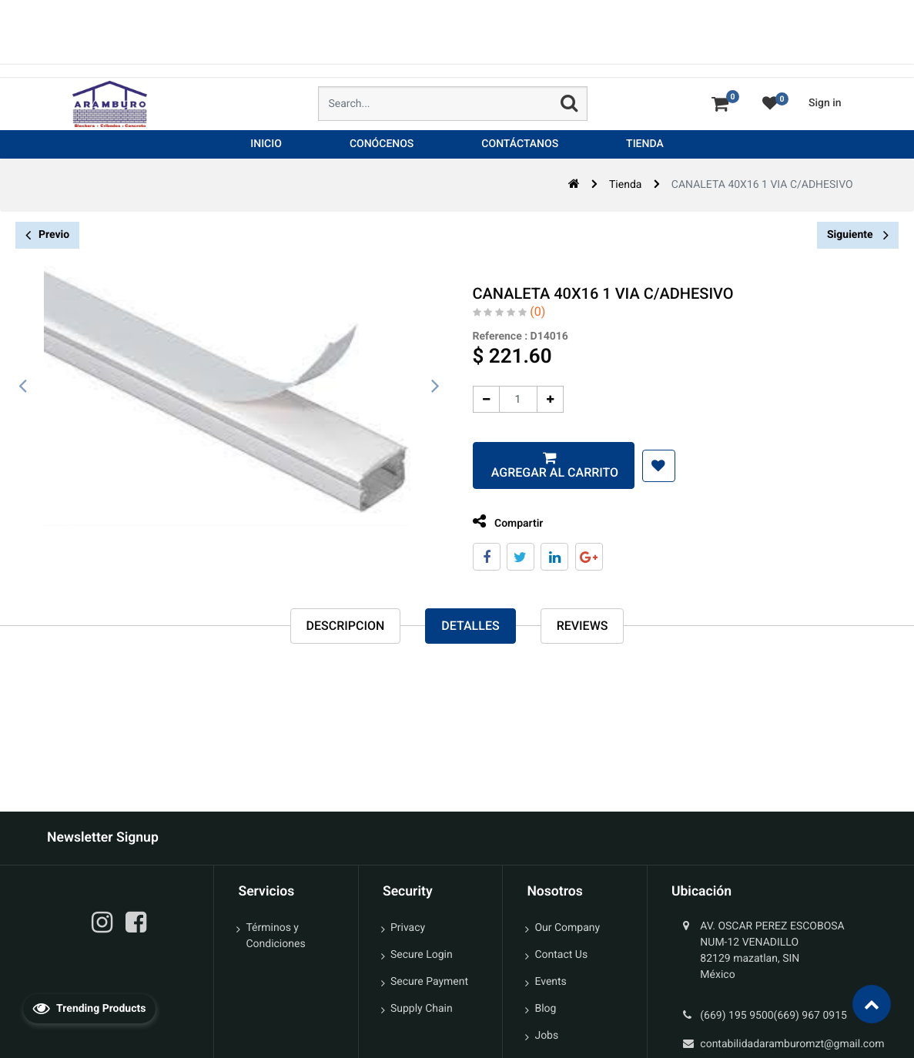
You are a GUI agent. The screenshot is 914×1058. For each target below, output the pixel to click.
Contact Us (561, 955)
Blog (545, 1009)
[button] (642, 466)
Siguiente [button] (858, 235)
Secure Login (421, 955)
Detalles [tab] (470, 626)
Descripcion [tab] (345, 626)
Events (550, 982)
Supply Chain (421, 1009)
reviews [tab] (582, 626)
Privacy (407, 928)
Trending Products (89, 1007)
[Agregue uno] (534, 399)
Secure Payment (429, 982)
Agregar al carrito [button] (537, 472)
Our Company (567, 928)
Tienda (625, 185)
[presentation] (23, 386)
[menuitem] (266, 144)
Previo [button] (47, 235)
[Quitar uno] (470, 399)
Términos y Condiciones (275, 936)
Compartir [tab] (492, 522)
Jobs (546, 1036)
